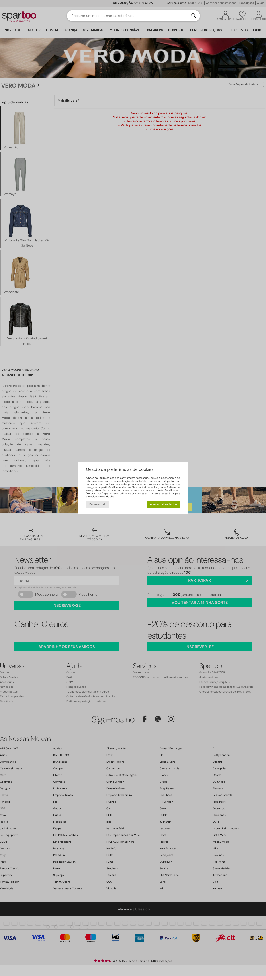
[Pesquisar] (193, 15)
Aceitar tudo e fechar (163, 504)
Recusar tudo (97, 504)
